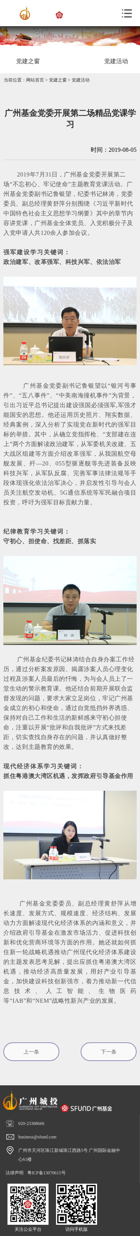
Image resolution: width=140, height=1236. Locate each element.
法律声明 (15, 1172)
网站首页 (35, 80)
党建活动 (81, 80)
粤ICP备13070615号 (46, 1172)
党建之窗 (58, 80)
